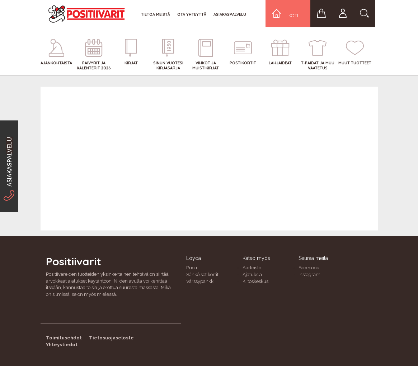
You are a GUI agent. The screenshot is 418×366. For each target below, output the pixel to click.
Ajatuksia (252, 274)
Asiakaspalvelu (229, 14)
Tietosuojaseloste (111, 337)
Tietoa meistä (155, 14)
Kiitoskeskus (255, 281)
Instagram (309, 274)
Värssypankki (200, 281)
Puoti (191, 267)
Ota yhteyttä (191, 14)
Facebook (309, 267)
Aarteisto (252, 267)
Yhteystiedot (62, 344)
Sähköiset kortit (202, 274)
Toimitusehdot (64, 337)
